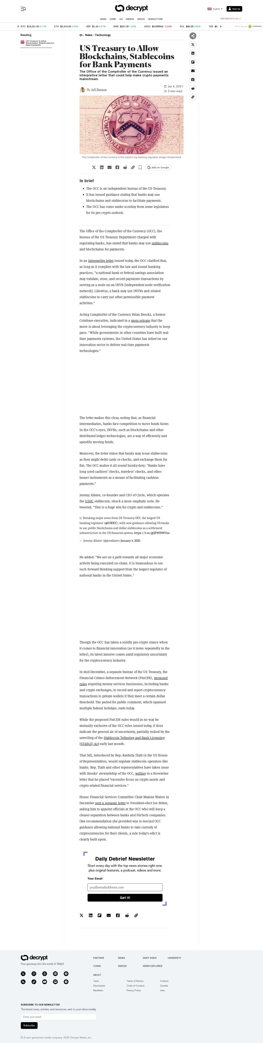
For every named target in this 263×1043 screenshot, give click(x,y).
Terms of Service (135, 981)
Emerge (130, 19)
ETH (56, 26)
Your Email (95, 878)
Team (96, 981)
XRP (88, 26)
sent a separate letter (110, 803)
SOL (182, 26)
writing (140, 773)
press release (140, 320)
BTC (23, 26)
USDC (147, 26)
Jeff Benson (99, 89)
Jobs (162, 990)
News (103, 19)
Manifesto (98, 990)
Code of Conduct (135, 985)
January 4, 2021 (130, 541)
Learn (113, 19)
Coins (97, 966)
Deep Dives (149, 958)
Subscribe (29, 1025)
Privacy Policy (134, 990)
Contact (164, 981)
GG (121, 19)
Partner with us (230, 18)
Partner (98, 958)
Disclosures (99, 985)
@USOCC (111, 523)
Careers (164, 985)
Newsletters (155, 19)
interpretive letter (101, 260)
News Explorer (152, 966)
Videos (141, 19)
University (174, 958)
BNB (116, 26)
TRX (211, 26)
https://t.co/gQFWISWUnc (152, 533)
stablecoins (160, 243)
